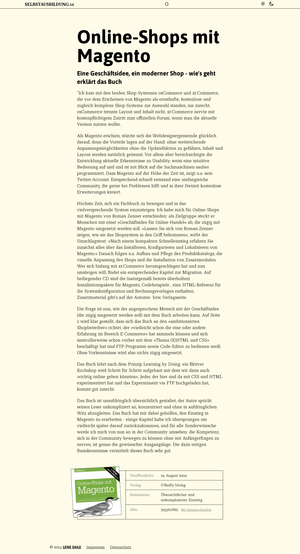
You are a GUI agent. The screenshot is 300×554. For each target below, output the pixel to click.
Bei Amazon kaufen (196, 510)
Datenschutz (120, 547)
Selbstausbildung (49, 4)
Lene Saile (72, 547)
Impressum (95, 547)
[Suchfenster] (167, 4)
